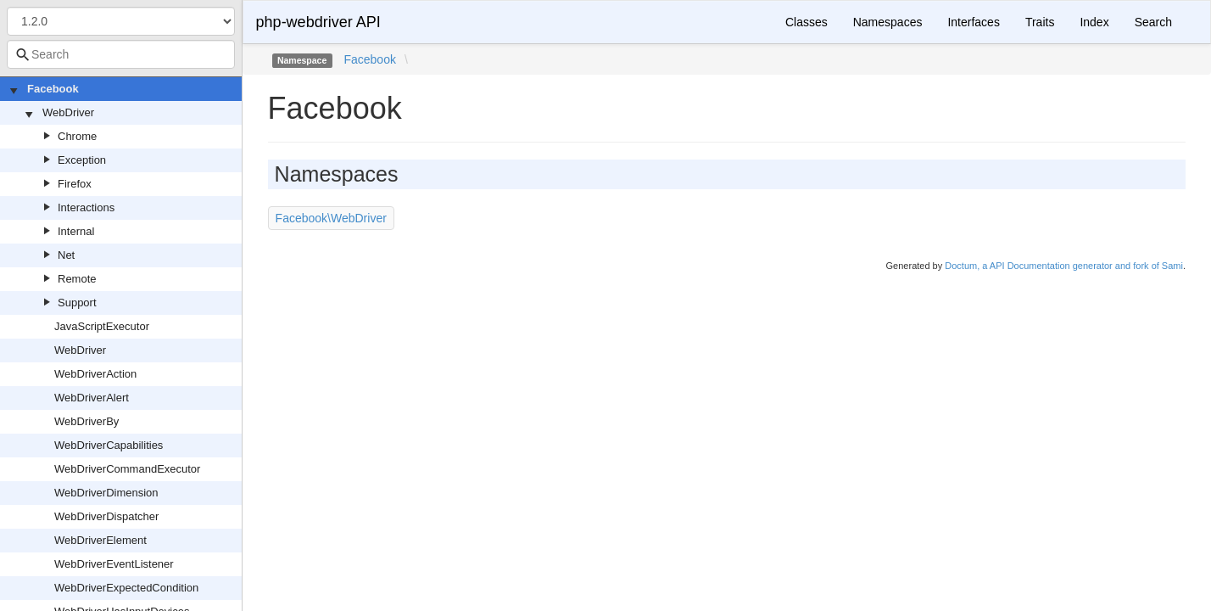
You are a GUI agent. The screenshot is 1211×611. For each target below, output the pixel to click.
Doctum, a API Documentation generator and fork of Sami (1064, 266)
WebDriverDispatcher (106, 516)
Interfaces (973, 22)
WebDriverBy (86, 421)
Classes (806, 22)
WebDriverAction (95, 373)
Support (77, 302)
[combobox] (121, 54)
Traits (1039, 22)
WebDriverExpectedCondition (126, 587)
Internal (76, 231)
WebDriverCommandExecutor (127, 468)
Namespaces (888, 22)
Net (66, 255)
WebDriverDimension (106, 492)
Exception (82, 160)
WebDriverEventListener (114, 564)
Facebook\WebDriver (331, 218)
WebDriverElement (100, 540)
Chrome (77, 136)
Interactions (86, 207)
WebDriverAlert (91, 397)
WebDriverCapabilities (108, 445)
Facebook (53, 88)
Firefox (75, 183)
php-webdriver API (318, 22)
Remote (77, 278)
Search (1153, 22)
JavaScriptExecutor (101, 326)
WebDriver (68, 112)
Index (1094, 22)
